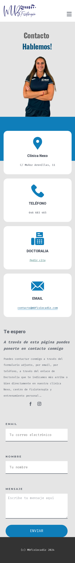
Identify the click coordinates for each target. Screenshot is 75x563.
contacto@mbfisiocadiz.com (38, 308)
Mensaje (14, 488)
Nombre (14, 456)
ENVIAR (36, 530)
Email (11, 424)
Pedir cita (38, 260)
